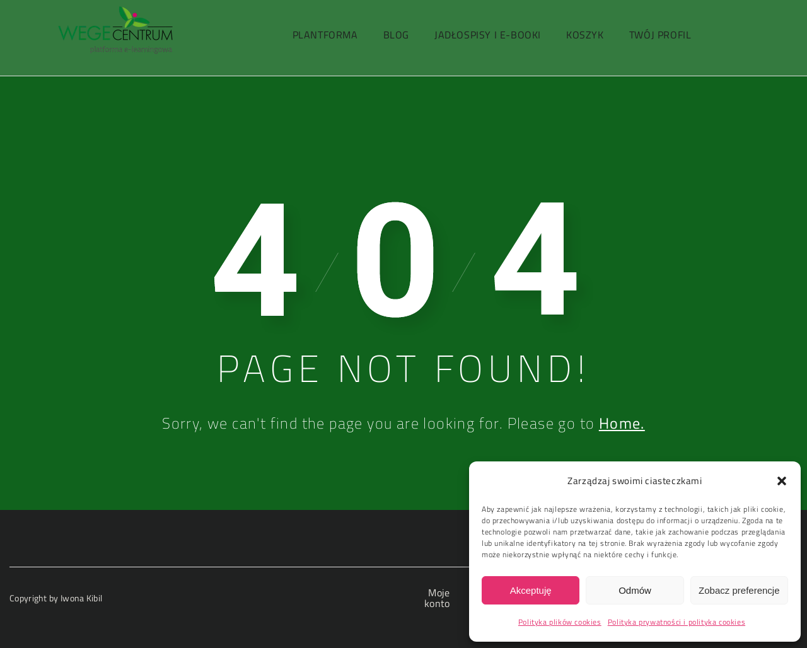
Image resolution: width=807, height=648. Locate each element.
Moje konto (437, 598)
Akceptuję (531, 590)
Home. (622, 423)
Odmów (634, 590)
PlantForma (325, 34)
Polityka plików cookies (559, 622)
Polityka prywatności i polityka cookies (676, 622)
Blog (396, 34)
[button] (781, 481)
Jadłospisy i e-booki (487, 34)
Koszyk (585, 34)
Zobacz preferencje (739, 590)
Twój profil (660, 34)
